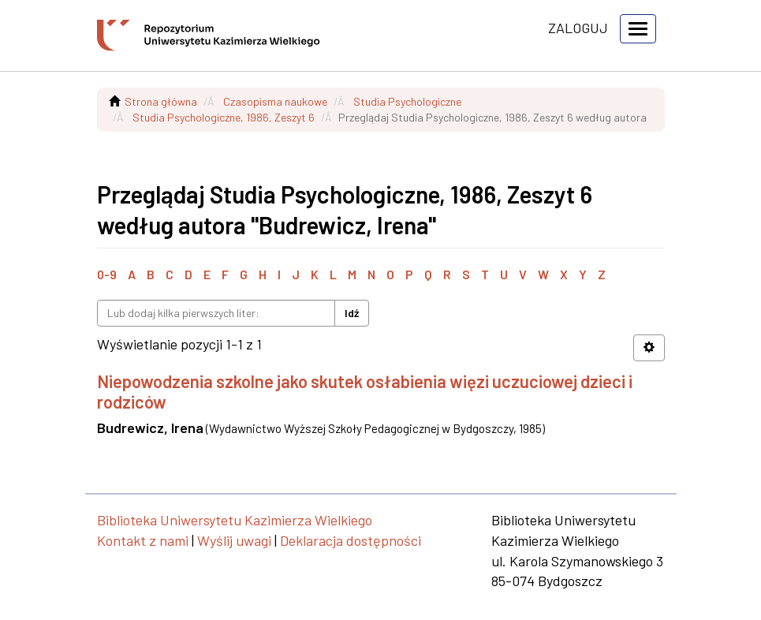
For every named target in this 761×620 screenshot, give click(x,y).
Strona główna (161, 101)
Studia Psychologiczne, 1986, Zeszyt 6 (223, 117)
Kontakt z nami (142, 540)
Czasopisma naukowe (275, 101)
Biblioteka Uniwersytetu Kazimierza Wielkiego (234, 519)
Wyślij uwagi (234, 540)
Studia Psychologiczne (407, 101)
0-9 (107, 274)
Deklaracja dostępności (350, 540)
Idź (352, 312)
